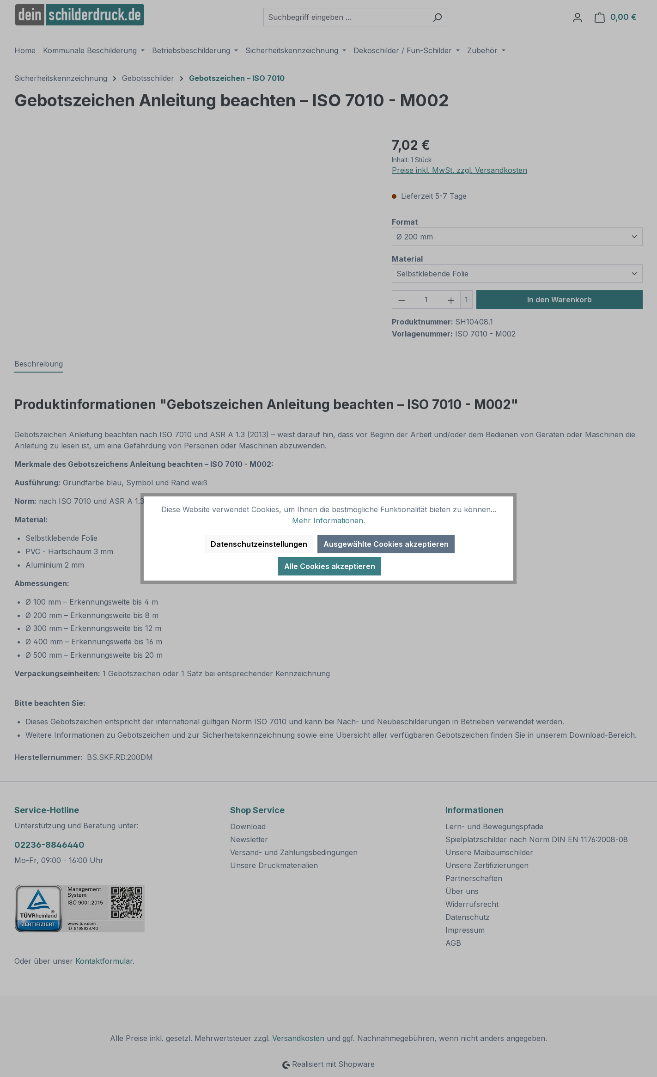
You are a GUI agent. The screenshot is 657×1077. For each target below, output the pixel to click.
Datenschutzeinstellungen (259, 544)
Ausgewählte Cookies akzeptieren (386, 544)
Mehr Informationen (327, 520)
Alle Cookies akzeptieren (329, 566)
